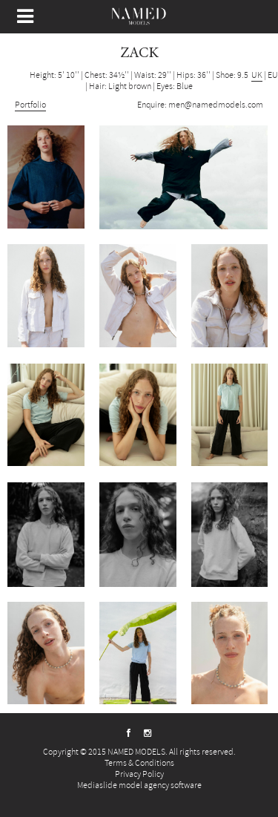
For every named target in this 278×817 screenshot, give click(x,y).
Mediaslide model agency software (139, 785)
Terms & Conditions (139, 763)
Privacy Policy (139, 774)
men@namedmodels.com (215, 105)
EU (273, 75)
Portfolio (30, 105)
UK (256, 75)
